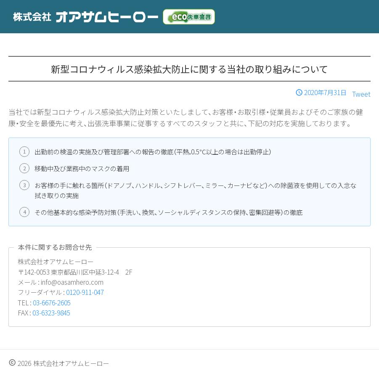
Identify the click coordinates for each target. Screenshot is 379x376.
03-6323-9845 (51, 312)
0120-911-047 (85, 292)
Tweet (361, 93)
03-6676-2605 (52, 302)
